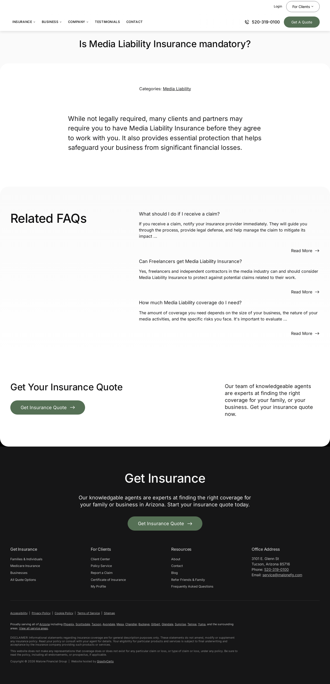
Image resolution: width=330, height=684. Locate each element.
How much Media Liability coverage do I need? (190, 302)
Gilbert (155, 624)
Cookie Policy (64, 613)
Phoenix (68, 624)
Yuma (201, 624)
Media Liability (177, 88)
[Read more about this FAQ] (305, 250)
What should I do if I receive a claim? (179, 214)
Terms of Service (88, 613)
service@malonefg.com (282, 575)
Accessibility (19, 613)
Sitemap (109, 613)
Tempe (191, 624)
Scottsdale (83, 624)
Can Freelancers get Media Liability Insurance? (190, 261)
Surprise (180, 624)
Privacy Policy (41, 613)
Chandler (131, 624)
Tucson (96, 624)
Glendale (167, 624)
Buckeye (144, 624)
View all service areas (33, 628)
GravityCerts (105, 661)
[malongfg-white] (277, 628)
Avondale (109, 624)
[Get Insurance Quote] (302, 22)
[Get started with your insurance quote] (165, 523)
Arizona (44, 624)
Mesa (120, 624)
